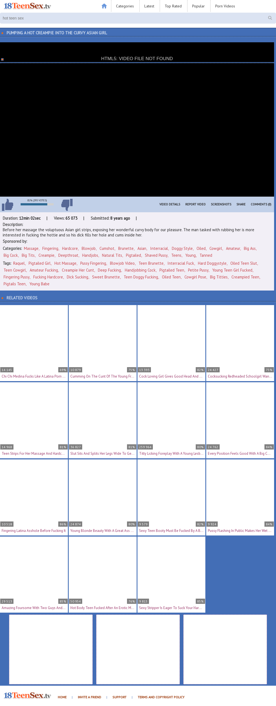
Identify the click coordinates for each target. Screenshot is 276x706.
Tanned (206, 255)
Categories (125, 6)
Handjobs (90, 255)
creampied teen (245, 277)
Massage (31, 248)
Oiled (201, 248)
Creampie (46, 255)
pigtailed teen (171, 270)
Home (62, 697)
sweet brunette (106, 277)
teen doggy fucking (141, 277)
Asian (141, 248)
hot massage (65, 263)
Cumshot (107, 248)
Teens (176, 255)
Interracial (159, 248)
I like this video (7, 204)
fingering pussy (16, 277)
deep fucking (109, 270)
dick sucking (77, 277)
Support (119, 697)
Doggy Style (182, 248)
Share (240, 204)
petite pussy (198, 270)
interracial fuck (180, 263)
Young (190, 255)
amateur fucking (44, 270)
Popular (198, 6)
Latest (149, 6)
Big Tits (28, 255)
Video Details (169, 204)
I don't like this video (66, 204)
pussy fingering (93, 263)
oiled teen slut (243, 263)
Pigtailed (133, 255)
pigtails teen (15, 283)
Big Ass (250, 248)
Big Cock (11, 255)
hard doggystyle (212, 263)
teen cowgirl (15, 270)
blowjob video (122, 263)
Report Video (195, 204)
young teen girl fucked (232, 270)
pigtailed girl (40, 263)
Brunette (126, 248)
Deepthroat (68, 255)
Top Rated (173, 6)
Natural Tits (112, 255)
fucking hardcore (48, 277)
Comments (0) (261, 204)
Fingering (50, 248)
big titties (219, 277)
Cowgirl (215, 248)
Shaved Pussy (156, 255)
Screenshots (221, 204)
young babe (39, 283)
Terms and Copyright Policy (161, 697)
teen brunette (151, 263)
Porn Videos (225, 6)
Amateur (233, 248)
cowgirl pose (195, 277)
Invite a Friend (89, 697)
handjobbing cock (140, 270)
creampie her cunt (78, 270)
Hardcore (70, 248)
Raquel (19, 263)
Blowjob (89, 248)
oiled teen (171, 277)
